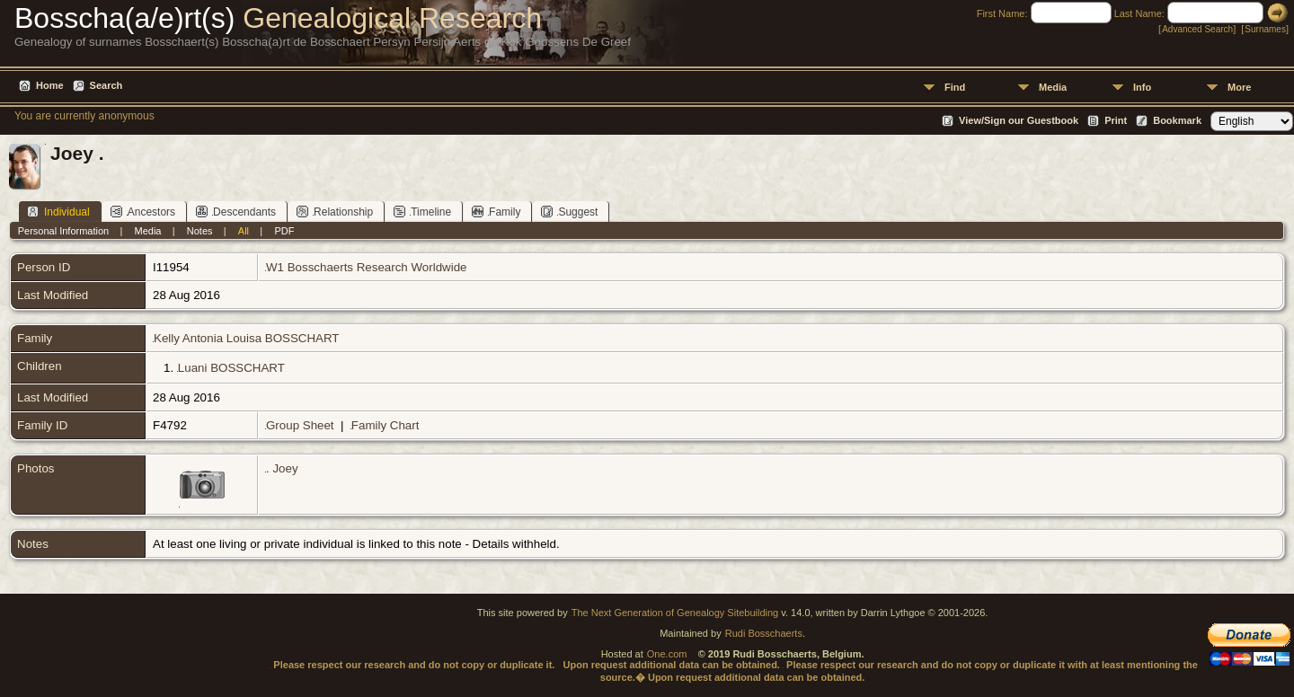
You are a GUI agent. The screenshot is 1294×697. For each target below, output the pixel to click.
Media (1053, 87)
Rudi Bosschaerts (763, 633)
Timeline (422, 211)
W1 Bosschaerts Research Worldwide (366, 267)
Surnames (1265, 29)
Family (496, 211)
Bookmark (1177, 120)
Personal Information (64, 230)
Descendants (236, 211)
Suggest (569, 211)
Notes (200, 230)
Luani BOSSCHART (231, 368)
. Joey (282, 468)
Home (50, 85)
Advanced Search (1197, 29)
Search (106, 85)
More (1239, 87)
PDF (284, 230)
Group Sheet (300, 425)
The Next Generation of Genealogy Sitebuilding (675, 612)
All (243, 230)
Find (954, 87)
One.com (667, 653)
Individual (58, 211)
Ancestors (143, 211)
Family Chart (385, 425)
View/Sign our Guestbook (1018, 120)
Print (1115, 120)
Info (1142, 87)
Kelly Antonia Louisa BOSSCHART (246, 338)
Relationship (335, 211)
